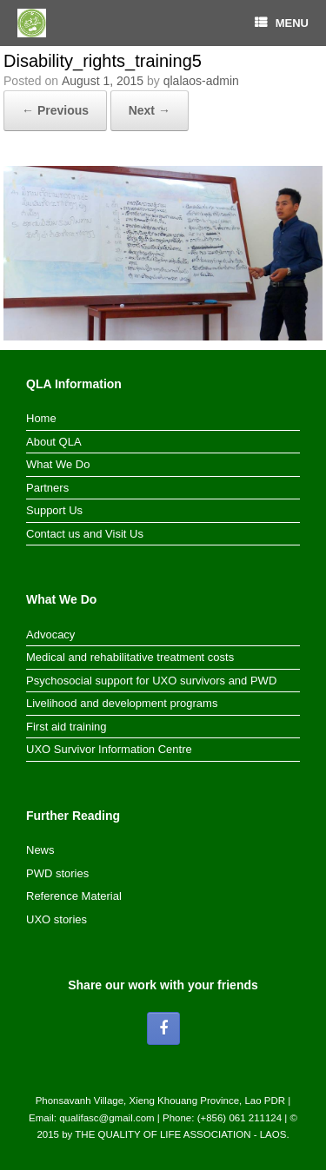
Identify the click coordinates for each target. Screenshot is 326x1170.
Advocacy (50, 634)
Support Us (54, 510)
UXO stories (56, 919)
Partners (47, 487)
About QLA (54, 441)
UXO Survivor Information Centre (109, 749)
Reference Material (74, 895)
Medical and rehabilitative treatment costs (130, 657)
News (40, 849)
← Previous (55, 110)
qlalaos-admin (201, 81)
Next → (149, 110)
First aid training (66, 726)
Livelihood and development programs (121, 703)
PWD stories (57, 873)
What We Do (58, 464)
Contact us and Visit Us (84, 533)
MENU (282, 23)
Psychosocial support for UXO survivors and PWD (151, 680)
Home (41, 418)
